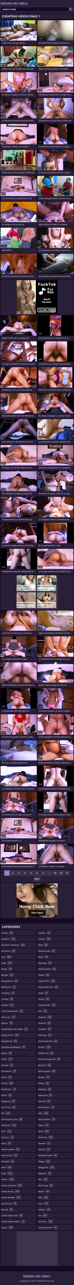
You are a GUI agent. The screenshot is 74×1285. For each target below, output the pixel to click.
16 (61, 873)
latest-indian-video (13, 1221)
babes (6, 969)
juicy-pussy (9, 1203)
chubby (7, 999)
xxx (43, 1215)
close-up (8, 1017)
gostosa (7, 1137)
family (7, 1083)
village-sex (46, 1167)
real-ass (44, 1065)
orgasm (45, 1017)
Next (37, 879)
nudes (44, 999)
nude (43, 993)
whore (44, 1191)
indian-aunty (10, 1191)
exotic (6, 1077)
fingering (8, 1101)
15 (55, 873)
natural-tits (46, 981)
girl (6, 1113)
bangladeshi (9, 981)
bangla (7, 975)
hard (6, 1167)
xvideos (44, 1209)
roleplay (44, 1089)
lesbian (44, 933)
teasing (44, 1149)
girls (6, 1131)
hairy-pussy (9, 1155)
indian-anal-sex (11, 1185)
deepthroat (9, 1041)
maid (43, 945)
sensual (44, 1101)
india (7, 1173)
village (44, 1161)
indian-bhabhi (11, 1197)
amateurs (8, 951)
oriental (44, 1023)
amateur (8, 939)
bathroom (8, 987)
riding (43, 1083)
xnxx (43, 1203)
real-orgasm (47, 1071)
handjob (8, 1161)
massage (45, 963)
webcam (45, 1173)
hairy (6, 1143)
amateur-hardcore (13, 945)
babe (6, 963)
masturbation (47, 969)
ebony (6, 1053)
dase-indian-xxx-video (14, 1029)
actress (7, 933)
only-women (47, 1005)
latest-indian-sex (12, 1215)
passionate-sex (48, 1041)
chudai (7, 1005)
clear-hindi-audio (12, 1011)
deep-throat (10, 1035)
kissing (7, 1209)
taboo (43, 1125)
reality (44, 1077)
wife (43, 1197)
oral (42, 1011)
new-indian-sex (48, 987)
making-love (47, 951)
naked (44, 975)
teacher (44, 1143)
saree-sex (45, 1095)
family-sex (9, 1089)
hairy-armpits (10, 1149)
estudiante (9, 1071)
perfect (44, 1047)
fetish (6, 1095)
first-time (8, 1107)
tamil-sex (45, 1137)
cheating (8, 993)
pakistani (45, 1035)
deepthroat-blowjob (13, 1047)
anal (6, 957)
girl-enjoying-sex (12, 1119)
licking (44, 939)
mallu (43, 957)
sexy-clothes (47, 1119)
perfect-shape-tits (49, 1059)
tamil (43, 1131)
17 (67, 873)
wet (43, 1179)
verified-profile (48, 1155)
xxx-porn (45, 1221)
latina (7, 1227)
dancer (7, 1023)
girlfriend (8, 1125)
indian (7, 1179)
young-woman (47, 1227)
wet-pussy (45, 1185)
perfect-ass (46, 1053)
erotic (7, 1059)
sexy (43, 1113)
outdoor (44, 1029)
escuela (7, 1065)
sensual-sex (46, 1107)
